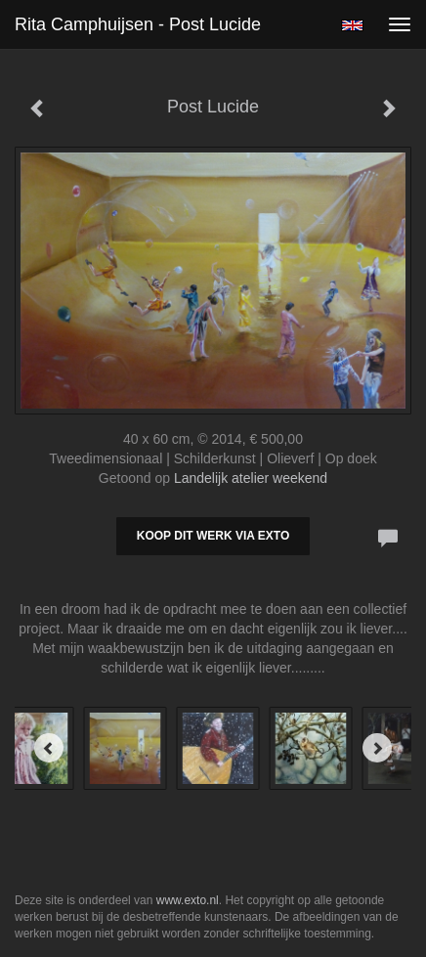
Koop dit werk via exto (213, 536)
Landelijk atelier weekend (250, 478)
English (352, 25)
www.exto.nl (187, 900)
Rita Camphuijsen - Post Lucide (138, 24)
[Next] (377, 747)
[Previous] (49, 747)
